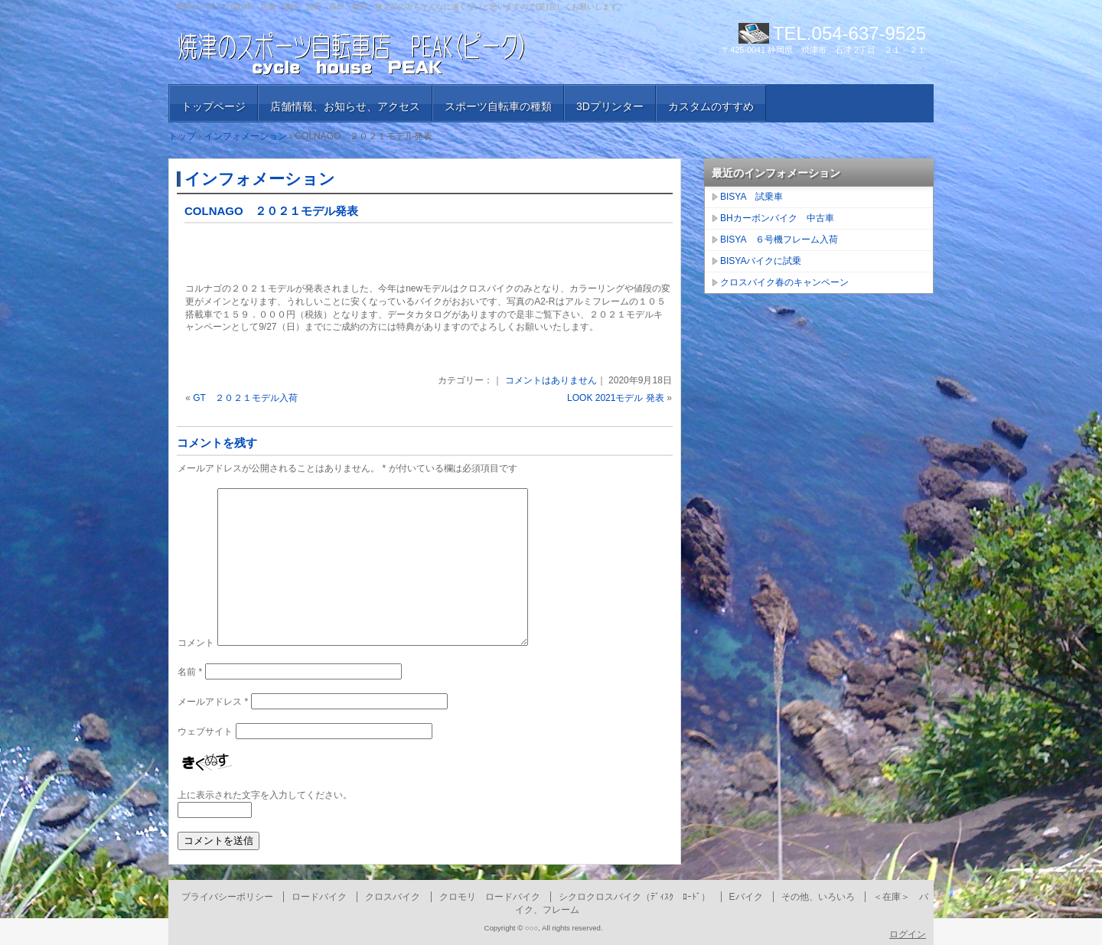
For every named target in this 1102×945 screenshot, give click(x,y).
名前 (190, 671)
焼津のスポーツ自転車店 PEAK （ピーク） (352, 54)
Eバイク (746, 896)
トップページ (213, 106)
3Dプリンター (610, 106)
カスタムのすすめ (711, 106)
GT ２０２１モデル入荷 (245, 398)
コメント (196, 642)
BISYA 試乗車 (751, 196)
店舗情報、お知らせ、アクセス (345, 106)
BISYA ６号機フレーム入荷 (779, 239)
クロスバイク (392, 896)
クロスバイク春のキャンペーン (784, 282)
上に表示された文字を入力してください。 (265, 795)
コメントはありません (551, 380)
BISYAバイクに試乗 (760, 261)
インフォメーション (259, 178)
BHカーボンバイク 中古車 (777, 218)
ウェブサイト (205, 731)
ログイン (907, 934)
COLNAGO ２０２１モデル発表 (271, 210)
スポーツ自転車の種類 (498, 106)
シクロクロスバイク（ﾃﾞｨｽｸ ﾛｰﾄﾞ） (634, 896)
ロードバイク (319, 896)
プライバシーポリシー (227, 896)
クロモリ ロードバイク (489, 896)
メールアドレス (213, 701)
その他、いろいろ (818, 896)
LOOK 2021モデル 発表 (615, 398)
